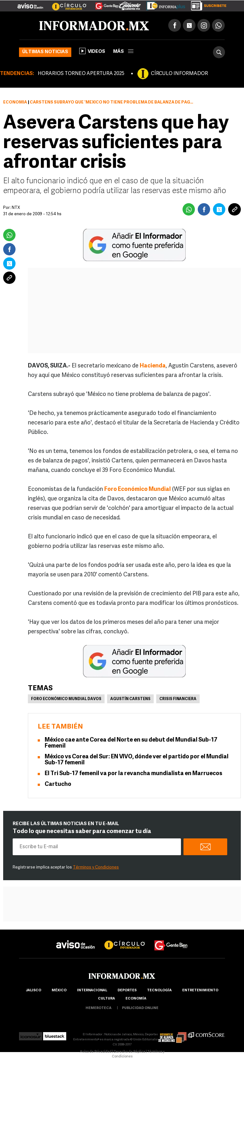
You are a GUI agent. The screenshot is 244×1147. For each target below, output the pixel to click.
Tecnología (159, 990)
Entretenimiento (200, 990)
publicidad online (140, 1008)
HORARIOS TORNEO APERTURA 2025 (81, 73)
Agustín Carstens (130, 699)
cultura (106, 998)
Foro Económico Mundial (137, 489)
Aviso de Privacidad (96, 1052)
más (123, 51)
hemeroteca (99, 1008)
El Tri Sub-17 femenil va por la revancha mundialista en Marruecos (133, 774)
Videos (92, 51)
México (59, 990)
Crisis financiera (177, 699)
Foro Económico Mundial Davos (66, 699)
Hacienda (153, 366)
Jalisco (33, 990)
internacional (92, 990)
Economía (15, 102)
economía (135, 998)
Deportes (127, 990)
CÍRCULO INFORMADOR (179, 73)
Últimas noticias (45, 52)
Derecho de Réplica (129, 1052)
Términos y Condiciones (96, 867)
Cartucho (58, 784)
